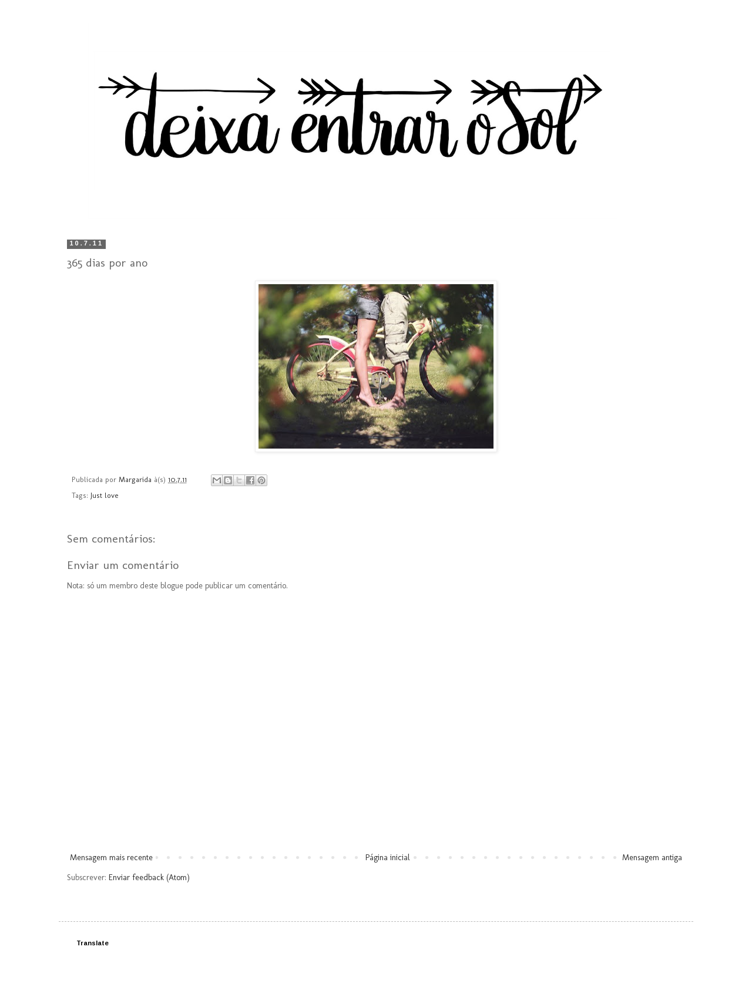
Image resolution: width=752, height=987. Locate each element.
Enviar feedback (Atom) (149, 877)
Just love (104, 495)
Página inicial (387, 858)
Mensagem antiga (652, 858)
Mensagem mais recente (111, 858)
